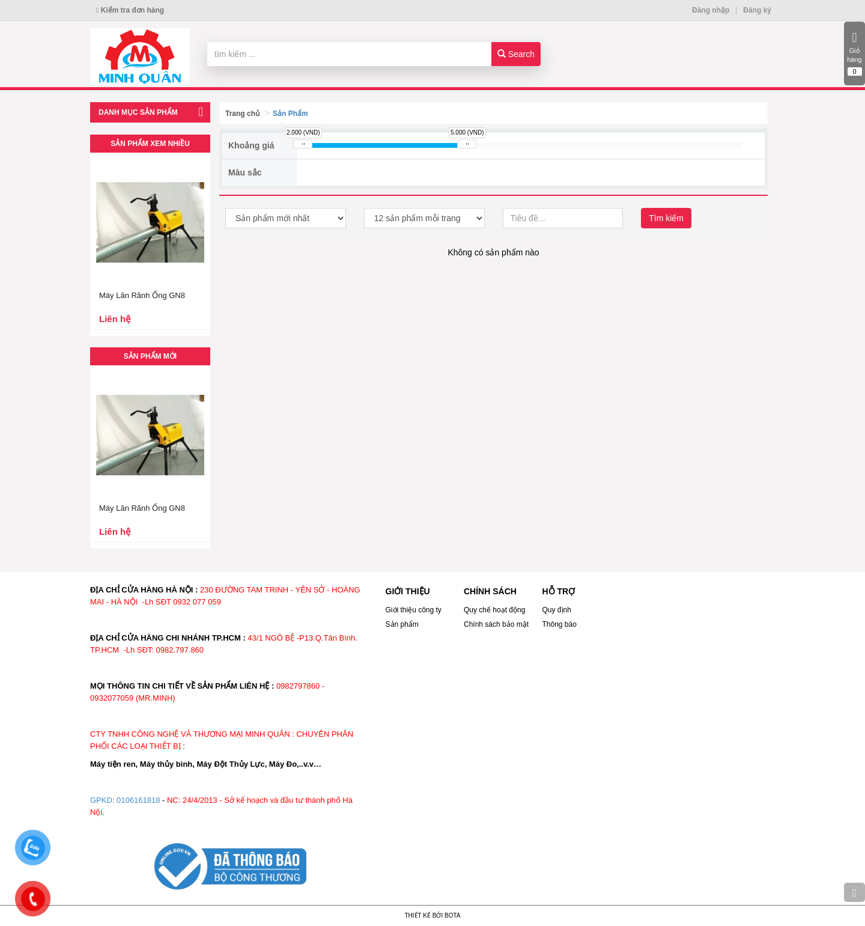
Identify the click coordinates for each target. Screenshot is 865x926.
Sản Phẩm (290, 113)
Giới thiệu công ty (414, 610)
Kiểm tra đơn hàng (130, 10)
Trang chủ (242, 113)
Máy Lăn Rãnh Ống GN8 (142, 295)
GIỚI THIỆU (408, 591)
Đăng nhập (710, 10)
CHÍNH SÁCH (490, 591)
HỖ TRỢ (558, 591)
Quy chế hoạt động (494, 610)
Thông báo (559, 624)
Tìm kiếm (666, 218)
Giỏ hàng (854, 53)
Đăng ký (757, 10)
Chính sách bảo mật (496, 624)
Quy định (556, 610)
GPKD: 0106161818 (125, 800)
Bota (452, 915)
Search (516, 54)
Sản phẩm (402, 624)
